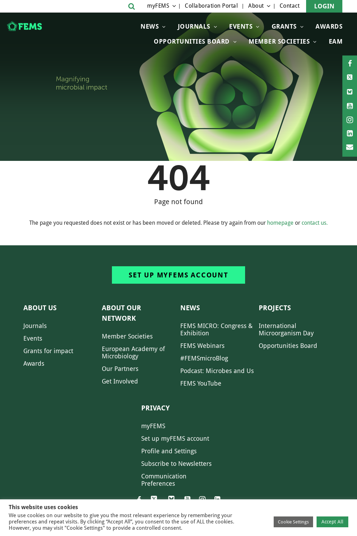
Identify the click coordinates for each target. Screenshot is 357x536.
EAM (336, 41)
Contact (290, 5)
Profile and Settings (169, 451)
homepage (280, 222)
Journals (194, 26)
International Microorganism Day (286, 329)
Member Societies (279, 41)
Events (240, 26)
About (256, 5)
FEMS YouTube (200, 383)
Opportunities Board (288, 345)
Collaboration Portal (211, 5)
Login (324, 6)
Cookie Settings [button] (293, 521)
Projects (275, 308)
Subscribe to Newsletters (176, 463)
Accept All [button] (332, 521)
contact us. (315, 222)
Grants (284, 26)
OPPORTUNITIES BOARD (192, 41)
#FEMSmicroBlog (204, 358)
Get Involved (120, 381)
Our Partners (120, 368)
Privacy (155, 408)
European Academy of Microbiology (133, 352)
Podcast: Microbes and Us (217, 370)
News (149, 26)
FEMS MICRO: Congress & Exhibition (216, 329)
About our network (121, 313)
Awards (329, 26)
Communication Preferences (164, 479)
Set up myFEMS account (178, 275)
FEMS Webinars (202, 345)
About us (39, 308)
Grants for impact (48, 351)
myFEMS (158, 5)
